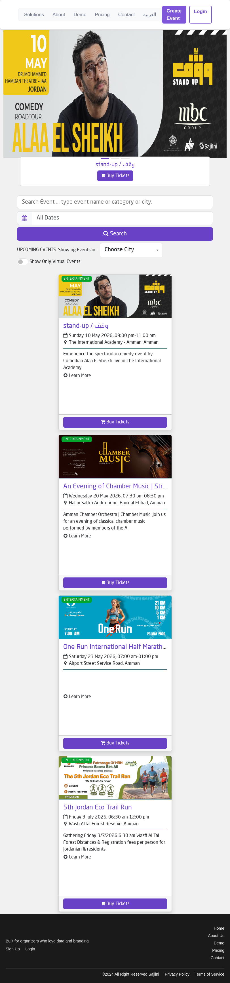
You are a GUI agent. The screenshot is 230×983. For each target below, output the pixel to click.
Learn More (77, 376)
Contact (126, 14)
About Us (216, 935)
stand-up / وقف (115, 165)
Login (200, 11)
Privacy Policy (177, 974)
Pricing (102, 14)
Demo (79, 14)
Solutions (34, 14)
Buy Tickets (115, 175)
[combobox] (131, 250)
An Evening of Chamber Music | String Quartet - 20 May (143, 487)
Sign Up (13, 949)
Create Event (174, 14)
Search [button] (115, 234)
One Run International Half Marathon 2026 (125, 647)
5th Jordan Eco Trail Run (97, 808)
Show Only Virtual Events (54, 262)
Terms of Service (209, 974)
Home (219, 928)
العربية (149, 14)
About (58, 14)
